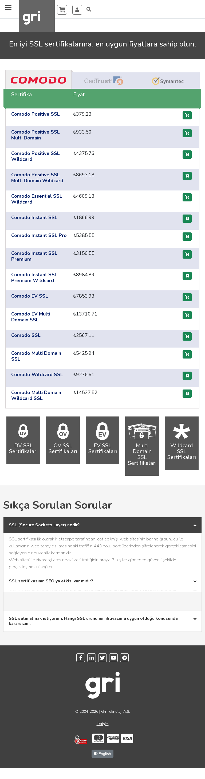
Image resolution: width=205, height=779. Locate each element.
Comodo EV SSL (29, 296)
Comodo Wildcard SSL (37, 374)
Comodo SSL (26, 335)
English (102, 753)
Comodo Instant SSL (34, 217)
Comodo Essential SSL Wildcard (36, 199)
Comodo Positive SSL (35, 114)
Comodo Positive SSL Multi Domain (35, 135)
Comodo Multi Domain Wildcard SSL (36, 395)
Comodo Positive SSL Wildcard (35, 156)
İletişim (103, 723)
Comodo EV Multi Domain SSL (30, 317)
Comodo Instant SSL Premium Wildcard (34, 277)
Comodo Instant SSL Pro (39, 235)
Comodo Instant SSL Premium (34, 256)
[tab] (38, 80)
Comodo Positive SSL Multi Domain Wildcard (37, 178)
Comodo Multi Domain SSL (36, 356)
